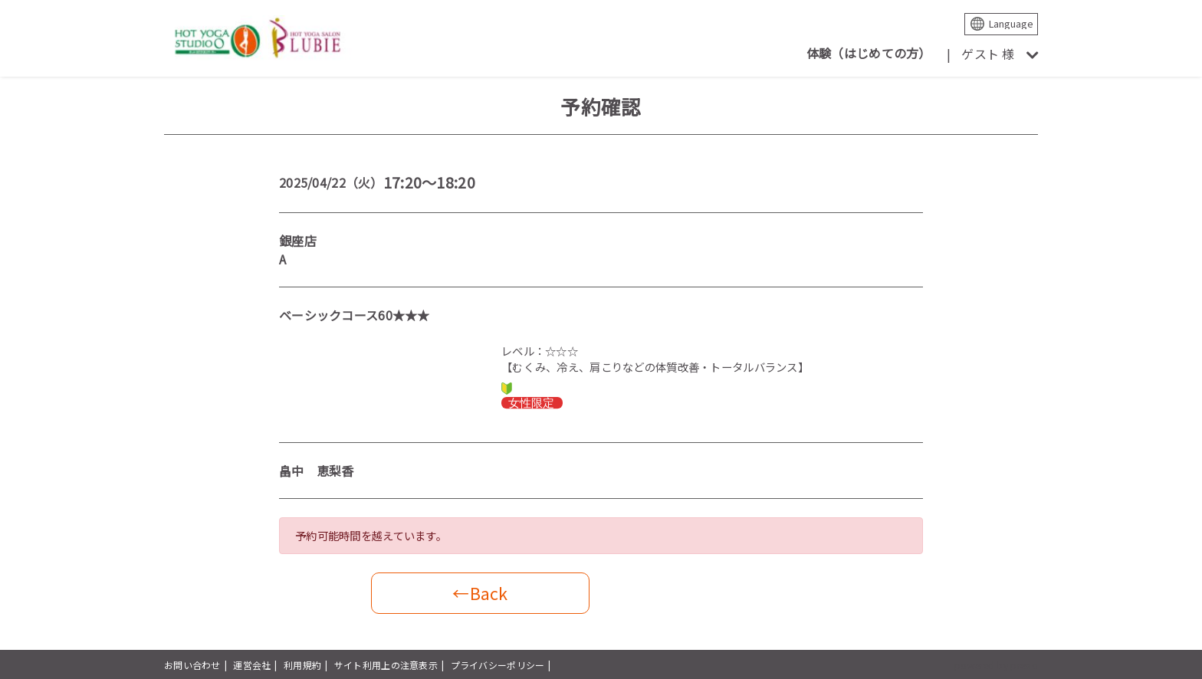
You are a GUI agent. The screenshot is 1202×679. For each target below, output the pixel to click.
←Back (479, 593)
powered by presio (996, 664)
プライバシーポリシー (498, 664)
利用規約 (302, 664)
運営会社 (252, 664)
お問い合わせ (192, 664)
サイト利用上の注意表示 (386, 664)
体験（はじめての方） (868, 53)
